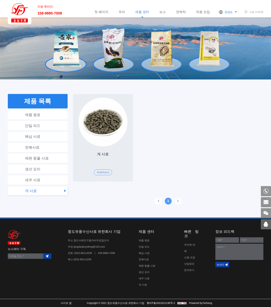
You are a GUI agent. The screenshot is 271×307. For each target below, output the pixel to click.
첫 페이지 (101, 12)
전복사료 (32, 147)
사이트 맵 (66, 303)
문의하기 (189, 270)
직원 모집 (203, 12)
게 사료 (31, 191)
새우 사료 (33, 180)
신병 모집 (189, 257)
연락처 (181, 12)
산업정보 (189, 263)
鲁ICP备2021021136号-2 (161, 303)
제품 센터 (142, 12)
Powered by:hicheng (200, 303)
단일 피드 (33, 126)
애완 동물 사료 (37, 158)
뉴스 (162, 12)
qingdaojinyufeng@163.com (89, 246)
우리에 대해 (189, 248)
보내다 (220, 264)
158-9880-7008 (49, 13)
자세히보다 (103, 172)
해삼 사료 (33, 136)
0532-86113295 (83, 253)
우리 (122, 12)
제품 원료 (33, 115)
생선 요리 (33, 169)
